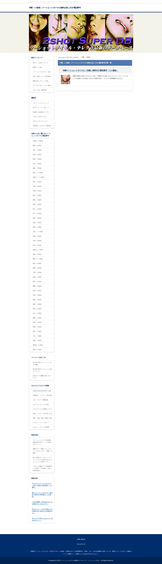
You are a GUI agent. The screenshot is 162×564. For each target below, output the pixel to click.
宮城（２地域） (37, 154)
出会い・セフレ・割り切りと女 (42, 413)
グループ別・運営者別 (40, 90)
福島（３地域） (37, 168)
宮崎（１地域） (37, 340)
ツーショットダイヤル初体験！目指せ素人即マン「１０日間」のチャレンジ (42, 442)
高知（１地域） (37, 290)
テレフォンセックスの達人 (41, 404)
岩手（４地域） (37, 150)
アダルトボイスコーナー (40, 121)
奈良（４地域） (37, 245)
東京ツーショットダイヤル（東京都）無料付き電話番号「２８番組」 (42, 494)
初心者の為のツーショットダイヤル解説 (42, 363)
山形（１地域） (37, 163)
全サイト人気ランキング (40, 63)
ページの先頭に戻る (124, 531)
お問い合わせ (81, 539)
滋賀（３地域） (37, 254)
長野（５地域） (37, 227)
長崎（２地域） (37, 327)
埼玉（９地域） (37, 182)
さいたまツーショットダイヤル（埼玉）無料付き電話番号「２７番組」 (42, 485)
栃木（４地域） (37, 195)
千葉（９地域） (37, 186)
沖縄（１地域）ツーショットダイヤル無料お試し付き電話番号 (55, 8)
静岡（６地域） (37, 268)
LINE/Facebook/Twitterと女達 (42, 391)
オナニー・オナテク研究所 (41, 427)
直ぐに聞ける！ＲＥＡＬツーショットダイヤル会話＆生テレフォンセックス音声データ (42, 460)
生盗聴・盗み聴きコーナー (41, 112)
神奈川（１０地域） (39, 177)
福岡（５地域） (37, 318)
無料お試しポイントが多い (41, 81)
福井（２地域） (37, 218)
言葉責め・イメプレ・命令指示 (42, 395)
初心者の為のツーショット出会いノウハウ (42, 370)
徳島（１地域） (37, 277)
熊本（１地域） (37, 331)
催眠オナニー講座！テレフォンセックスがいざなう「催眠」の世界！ (42, 451)
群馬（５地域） (37, 200)
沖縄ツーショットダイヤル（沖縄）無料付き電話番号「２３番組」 (90, 70)
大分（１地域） (37, 336)
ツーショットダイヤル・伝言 (42, 72)
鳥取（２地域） (37, 299)
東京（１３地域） (38, 173)
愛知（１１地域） (38, 259)
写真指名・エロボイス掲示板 (42, 126)
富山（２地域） (37, 209)
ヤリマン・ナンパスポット (41, 422)
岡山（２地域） (37, 309)
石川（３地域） (37, 213)
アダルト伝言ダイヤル (40, 116)
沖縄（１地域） (37, 349)
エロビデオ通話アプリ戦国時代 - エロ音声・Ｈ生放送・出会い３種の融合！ (42, 468)
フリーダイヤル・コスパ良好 (42, 85)
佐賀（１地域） (37, 322)
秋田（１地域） (37, 159)
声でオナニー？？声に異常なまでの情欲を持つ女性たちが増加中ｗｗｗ (42, 511)
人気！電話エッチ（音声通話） (42, 76)
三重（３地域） (37, 272)
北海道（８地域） (38, 141)
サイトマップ (81, 544)
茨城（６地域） (37, 191)
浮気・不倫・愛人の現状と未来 (42, 418)
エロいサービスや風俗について (42, 409)
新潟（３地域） (37, 204)
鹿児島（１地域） (38, 345)
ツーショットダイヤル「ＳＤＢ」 (68, 57)
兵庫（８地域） (37, 241)
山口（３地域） (37, 313)
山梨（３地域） (37, 222)
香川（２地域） (37, 281)
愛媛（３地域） (37, 286)
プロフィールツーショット (41, 103)
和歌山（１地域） (38, 250)
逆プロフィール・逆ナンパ (41, 107)
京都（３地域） (37, 236)
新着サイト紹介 (37, 67)
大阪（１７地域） (38, 231)
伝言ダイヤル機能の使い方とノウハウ (42, 377)
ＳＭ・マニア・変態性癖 (40, 400)
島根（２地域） (37, 304)
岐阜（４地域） (37, 263)
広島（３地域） (37, 295)
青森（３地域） (37, 145)
